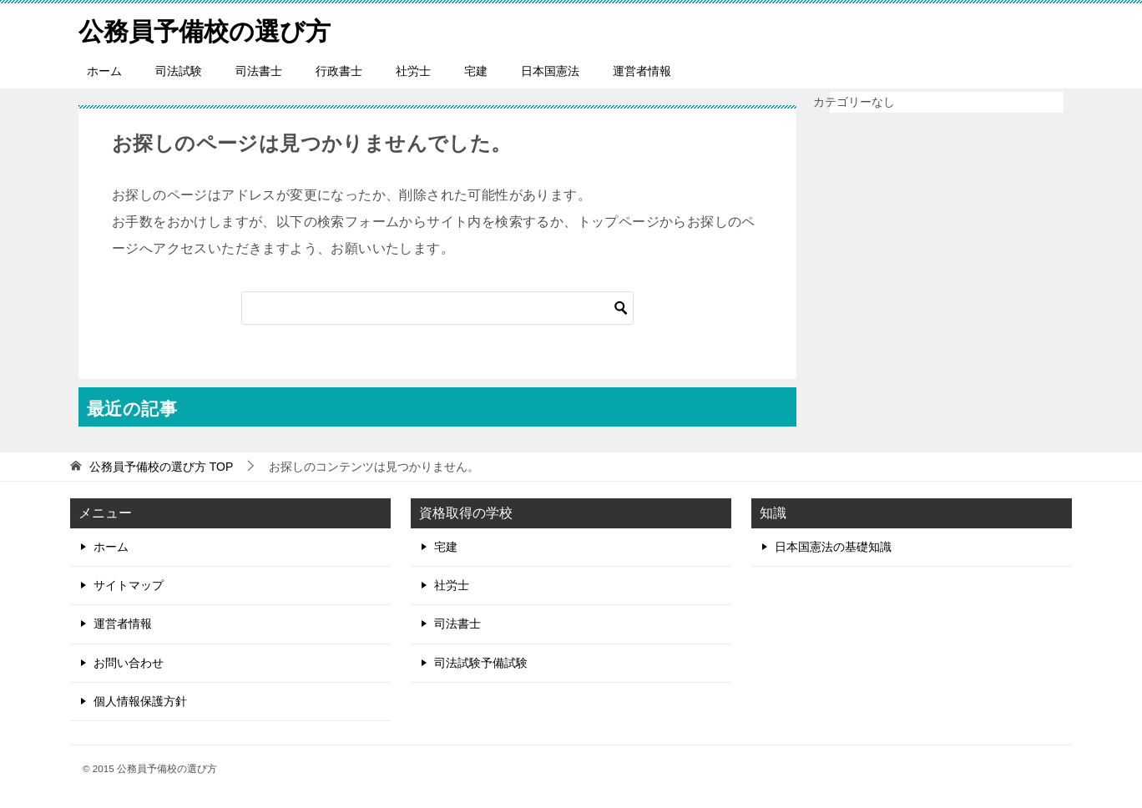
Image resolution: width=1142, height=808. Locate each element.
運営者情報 (642, 71)
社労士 (413, 71)
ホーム (104, 71)
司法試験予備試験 (481, 662)
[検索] (437, 308)
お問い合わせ (128, 662)
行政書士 (339, 71)
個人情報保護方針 (140, 701)
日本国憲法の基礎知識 (833, 546)
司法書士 (258, 71)
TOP (161, 466)
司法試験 (178, 71)
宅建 (476, 71)
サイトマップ (128, 585)
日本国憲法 (550, 71)
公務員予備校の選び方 (204, 29)
